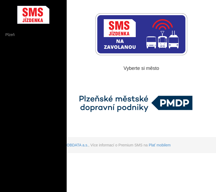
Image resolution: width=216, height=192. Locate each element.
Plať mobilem (160, 145)
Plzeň (10, 35)
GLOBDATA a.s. (75, 145)
